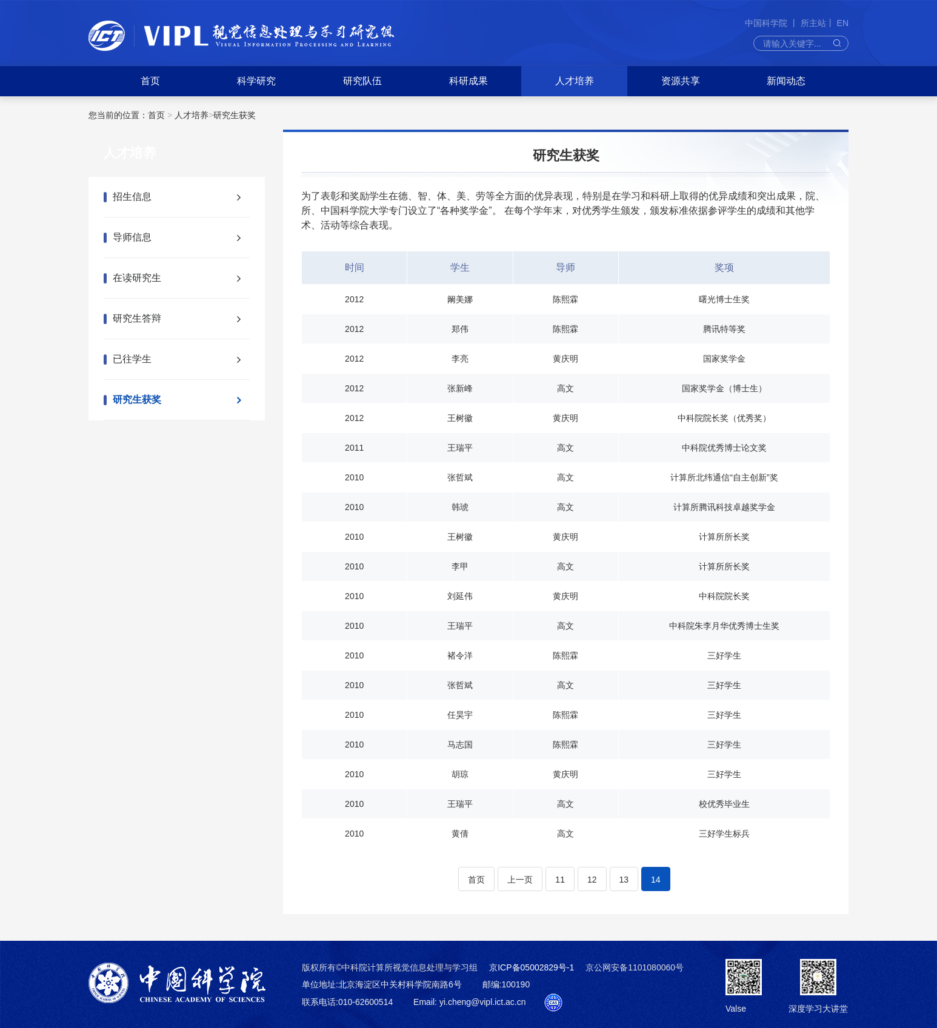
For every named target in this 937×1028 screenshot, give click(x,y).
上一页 (520, 879)
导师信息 (132, 237)
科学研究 (256, 81)
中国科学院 (767, 23)
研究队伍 (362, 81)
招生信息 (132, 196)
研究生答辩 (137, 318)
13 (624, 879)
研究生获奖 (234, 115)
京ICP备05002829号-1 (531, 967)
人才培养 (574, 81)
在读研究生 (137, 278)
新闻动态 (786, 81)
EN (843, 23)
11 (560, 879)
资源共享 (680, 81)
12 (592, 879)
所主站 (813, 23)
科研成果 (468, 81)
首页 (150, 81)
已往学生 (132, 359)
